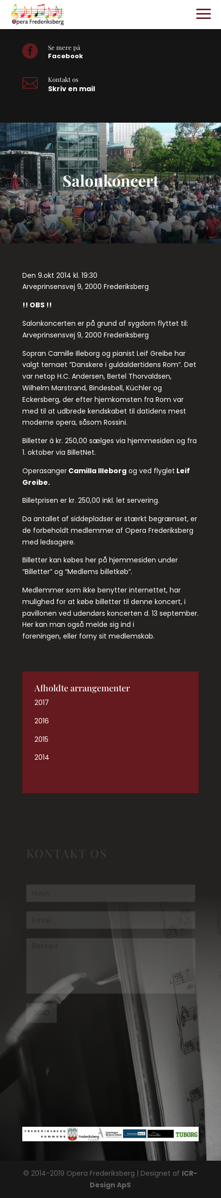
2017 (41, 702)
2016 (41, 721)
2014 (41, 757)
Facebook (65, 56)
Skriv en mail (71, 89)
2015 (41, 739)
